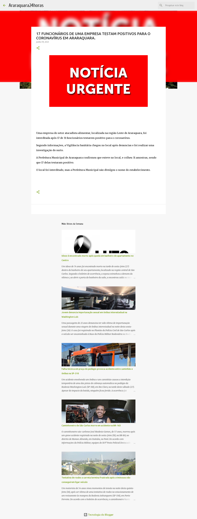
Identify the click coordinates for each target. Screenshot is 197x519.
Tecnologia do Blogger (98, 514)
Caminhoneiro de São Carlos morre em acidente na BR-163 (91, 425)
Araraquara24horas (26, 5)
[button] (38, 48)
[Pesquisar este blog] (178, 5)
